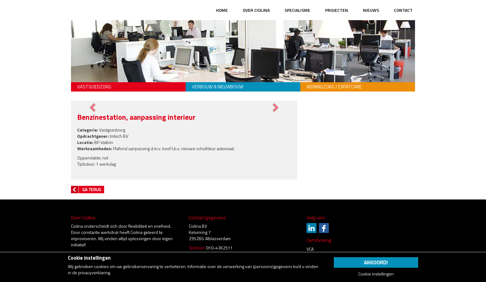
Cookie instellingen (376, 274)
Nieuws (371, 10)
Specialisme (297, 10)
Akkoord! (376, 262)
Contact (403, 10)
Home (222, 10)
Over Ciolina (256, 10)
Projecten (336, 10)
